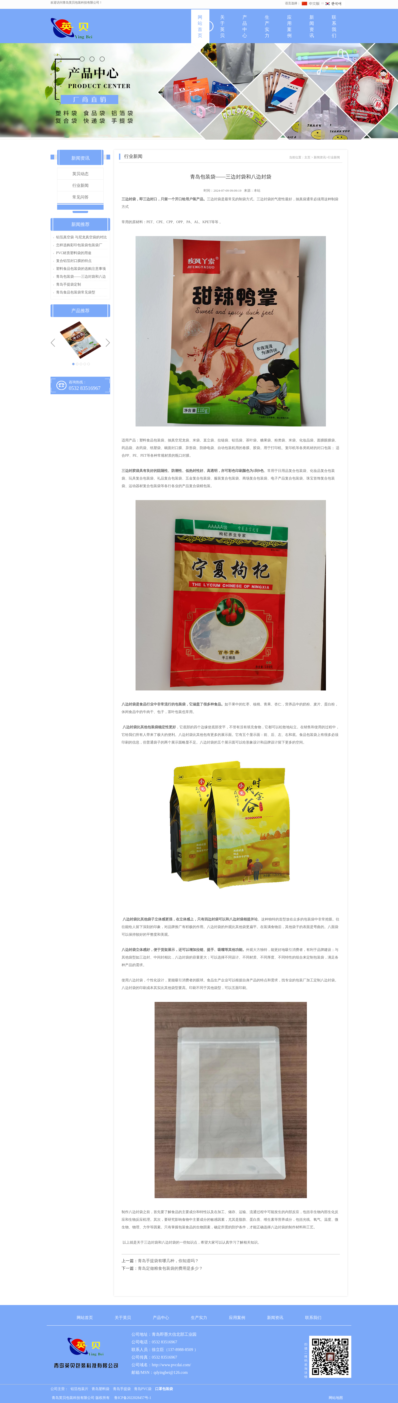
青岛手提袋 (122, 1389)
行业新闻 (80, 185)
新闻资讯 (311, 26)
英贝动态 (80, 174)
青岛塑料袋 (100, 1389)
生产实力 (267, 26)
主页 (307, 157)
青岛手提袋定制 (68, 284)
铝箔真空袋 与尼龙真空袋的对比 (81, 237)
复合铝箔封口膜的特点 (74, 261)
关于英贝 (222, 26)
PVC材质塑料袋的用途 (73, 253)
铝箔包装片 (79, 1389)
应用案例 (289, 26)
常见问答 (80, 197)
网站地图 (336, 1398)
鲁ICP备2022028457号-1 (132, 1398)
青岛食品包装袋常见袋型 (75, 292)
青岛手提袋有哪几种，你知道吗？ (168, 1261)
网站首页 (200, 26)
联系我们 (334, 26)
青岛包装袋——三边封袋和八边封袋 (81, 277)
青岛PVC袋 (143, 1389)
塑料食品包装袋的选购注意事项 (81, 269)
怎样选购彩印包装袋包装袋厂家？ (79, 246)
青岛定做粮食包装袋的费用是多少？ (170, 1268)
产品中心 (244, 26)
